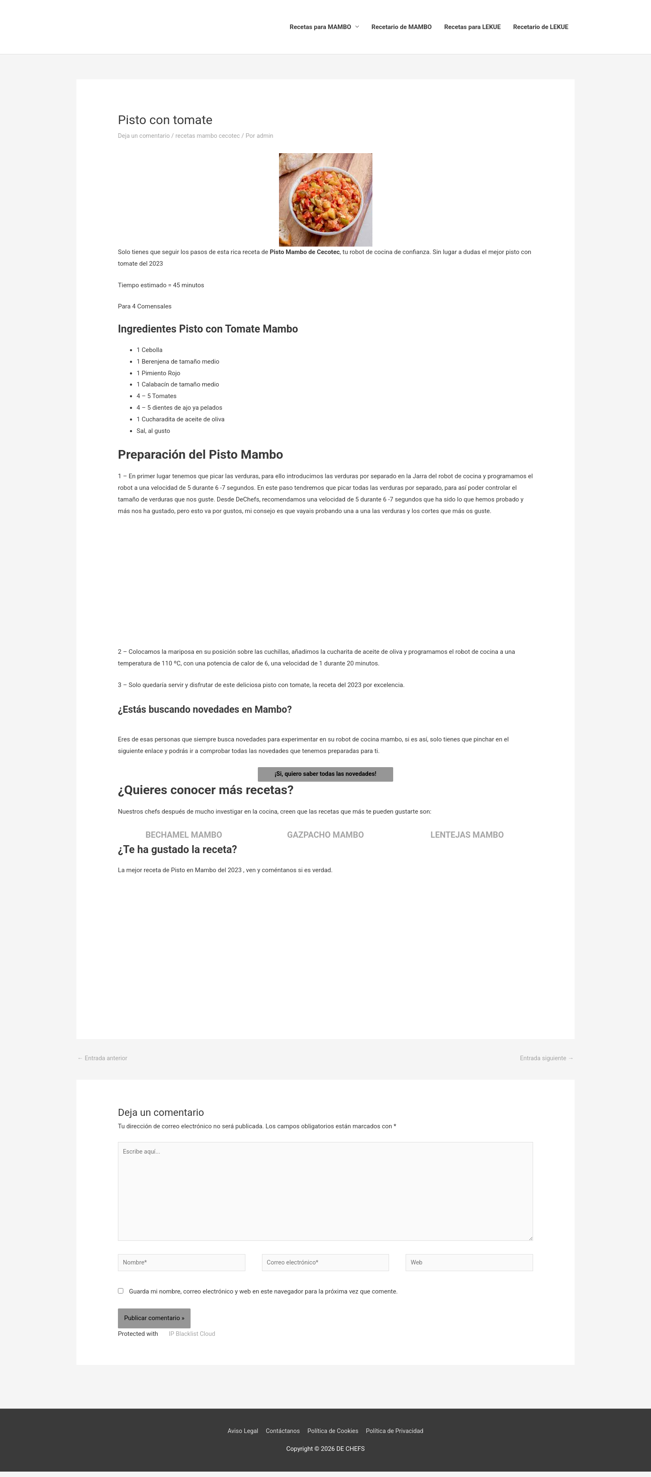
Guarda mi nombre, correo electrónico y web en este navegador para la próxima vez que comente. (263, 1297)
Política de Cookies (333, 1436)
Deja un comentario (145, 136)
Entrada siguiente (546, 1059)
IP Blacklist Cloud (193, 1339)
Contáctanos (281, 1436)
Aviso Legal (240, 1436)
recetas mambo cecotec (210, 136)
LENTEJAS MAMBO (467, 836)
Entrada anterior (103, 1059)
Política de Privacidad (397, 1436)
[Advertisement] (325, 585)
